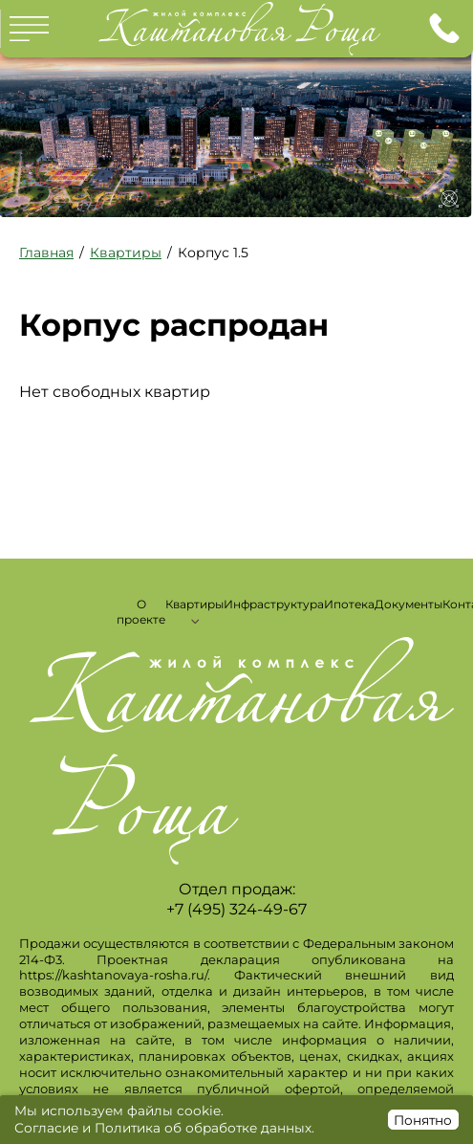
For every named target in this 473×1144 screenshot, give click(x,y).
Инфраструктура (274, 604)
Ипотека (349, 604)
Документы (408, 604)
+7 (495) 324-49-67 (444, 28)
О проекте (141, 612)
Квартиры (194, 604)
